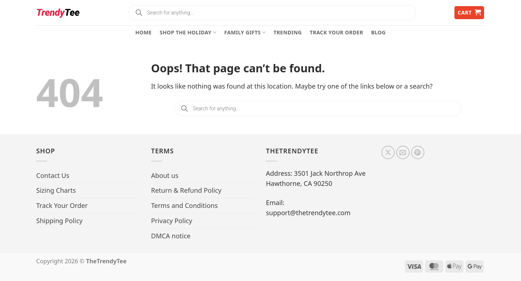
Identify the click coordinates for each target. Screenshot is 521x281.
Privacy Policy (171, 220)
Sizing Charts (56, 190)
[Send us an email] (403, 152)
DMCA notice (171, 235)
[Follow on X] (388, 152)
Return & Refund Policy (186, 190)
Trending (288, 32)
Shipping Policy (59, 220)
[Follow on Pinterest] (417, 152)
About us (165, 175)
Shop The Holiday (188, 32)
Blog (378, 32)
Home (143, 32)
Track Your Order (336, 32)
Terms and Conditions (184, 205)
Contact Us (52, 175)
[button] (469, 13)
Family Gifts (245, 32)
